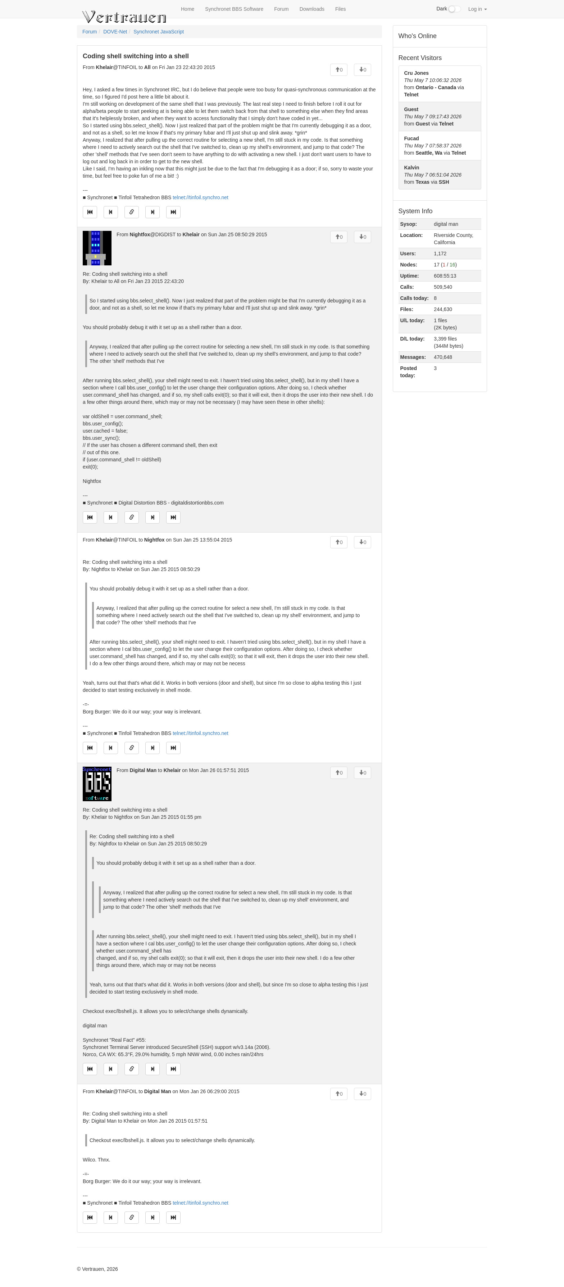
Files (340, 9)
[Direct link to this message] (131, 212)
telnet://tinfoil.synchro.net (200, 197)
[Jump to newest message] (173, 212)
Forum (281, 9)
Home (187, 9)
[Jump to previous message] (111, 212)
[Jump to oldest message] (90, 212)
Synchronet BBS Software (234, 9)
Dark (449, 9)
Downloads (312, 9)
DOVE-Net (115, 32)
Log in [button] (477, 9)
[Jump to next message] (152, 212)
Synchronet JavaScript (158, 32)
